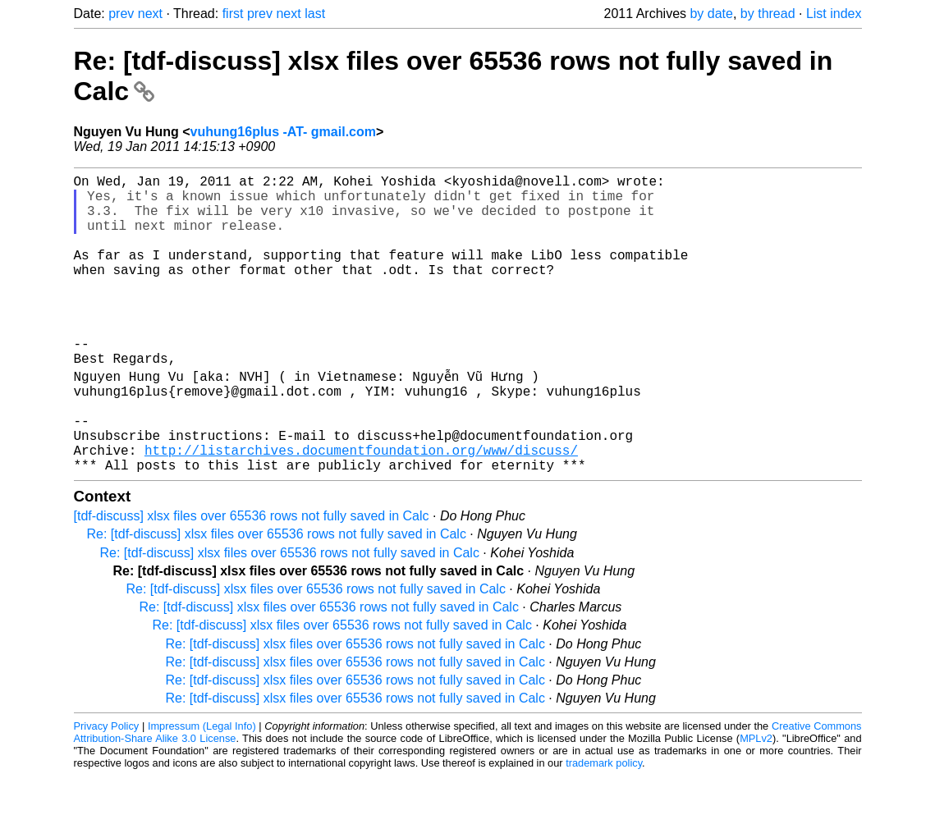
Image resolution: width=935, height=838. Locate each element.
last (315, 14)
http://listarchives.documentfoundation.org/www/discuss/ (361, 509)
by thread (767, 14)
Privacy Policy (107, 788)
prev (121, 14)
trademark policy (604, 825)
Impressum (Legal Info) (202, 788)
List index (834, 14)
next (150, 14)
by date (711, 14)
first (233, 14)
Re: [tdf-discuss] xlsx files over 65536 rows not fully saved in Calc (276, 596)
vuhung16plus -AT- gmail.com (283, 132)
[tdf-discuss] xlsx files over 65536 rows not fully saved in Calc (251, 578)
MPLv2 (756, 800)
